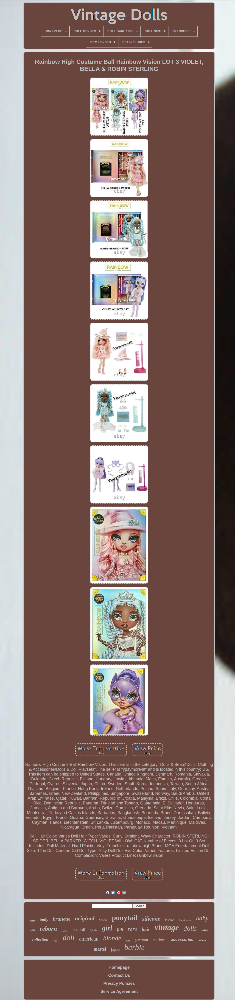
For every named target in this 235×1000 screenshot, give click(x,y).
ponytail (124, 917)
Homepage (119, 967)
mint (204, 930)
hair (146, 929)
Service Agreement (119, 991)
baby (202, 918)
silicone (151, 919)
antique (202, 940)
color (32, 920)
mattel (100, 949)
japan (115, 950)
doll (69, 937)
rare (132, 929)
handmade (185, 920)
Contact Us (119, 975)
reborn (48, 928)
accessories (182, 939)
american (88, 939)
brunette (61, 919)
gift (32, 930)
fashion (169, 920)
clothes (65, 931)
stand (103, 920)
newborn (159, 939)
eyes (128, 940)
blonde (112, 938)
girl (107, 928)
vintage (167, 927)
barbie (134, 947)
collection (40, 939)
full (120, 929)
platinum (141, 940)
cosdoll (79, 929)
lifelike (94, 930)
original (85, 918)
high (55, 940)
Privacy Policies (119, 983)
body (44, 919)
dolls (190, 928)
